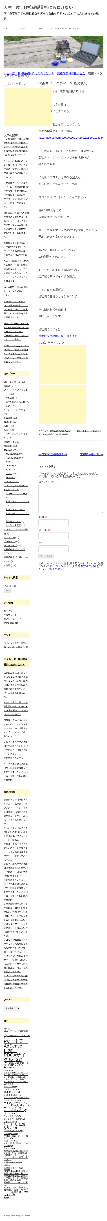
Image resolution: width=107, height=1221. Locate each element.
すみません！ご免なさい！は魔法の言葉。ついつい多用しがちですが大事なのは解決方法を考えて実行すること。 (16, 309)
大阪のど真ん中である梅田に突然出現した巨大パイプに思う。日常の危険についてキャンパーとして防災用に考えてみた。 (16, 750)
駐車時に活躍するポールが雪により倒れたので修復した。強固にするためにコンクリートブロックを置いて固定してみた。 (16, 912)
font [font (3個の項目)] (7, 1029)
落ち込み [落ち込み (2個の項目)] (8, 1187)
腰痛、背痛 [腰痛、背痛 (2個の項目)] (22, 1171)
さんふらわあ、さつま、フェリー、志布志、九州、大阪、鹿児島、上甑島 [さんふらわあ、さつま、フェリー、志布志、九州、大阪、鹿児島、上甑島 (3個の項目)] (16, 1074)
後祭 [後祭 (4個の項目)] (15, 1141)
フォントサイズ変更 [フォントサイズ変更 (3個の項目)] (14, 1119)
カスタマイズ (10, 545)
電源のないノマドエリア (17, 513)
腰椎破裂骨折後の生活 (60, 431)
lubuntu (9, 465)
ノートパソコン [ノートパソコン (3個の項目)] (12, 1100)
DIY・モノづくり (12, 382)
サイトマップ (21, 28)
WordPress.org (11, 623)
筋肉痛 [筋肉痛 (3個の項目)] (17, 1162)
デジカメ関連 (12, 453)
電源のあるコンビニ (15, 509)
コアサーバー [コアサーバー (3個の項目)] (11, 1089)
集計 (8, 406)
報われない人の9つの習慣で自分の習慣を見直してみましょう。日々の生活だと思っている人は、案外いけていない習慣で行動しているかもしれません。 (16, 225)
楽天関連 (8, 418)
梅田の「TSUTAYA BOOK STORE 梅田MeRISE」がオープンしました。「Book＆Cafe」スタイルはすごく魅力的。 (16, 331)
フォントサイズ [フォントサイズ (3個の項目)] (12, 1116)
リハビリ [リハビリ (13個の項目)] (14, 1124)
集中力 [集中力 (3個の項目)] (23, 1187)
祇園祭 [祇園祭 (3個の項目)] (8, 1162)
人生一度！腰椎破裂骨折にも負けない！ (40, 7)
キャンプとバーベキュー (16, 410)
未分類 (7, 565)
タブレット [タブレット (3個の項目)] (10, 1098)
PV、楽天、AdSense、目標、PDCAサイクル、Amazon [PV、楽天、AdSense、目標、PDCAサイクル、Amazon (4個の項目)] (16, 1065)
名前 (43, 516)
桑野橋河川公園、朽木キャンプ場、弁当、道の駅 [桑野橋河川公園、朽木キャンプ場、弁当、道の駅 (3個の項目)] (16, 1152)
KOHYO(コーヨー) (15, 433)
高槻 (6, 429)
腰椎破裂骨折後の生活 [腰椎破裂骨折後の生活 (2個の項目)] (13, 1168)
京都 (6, 425)
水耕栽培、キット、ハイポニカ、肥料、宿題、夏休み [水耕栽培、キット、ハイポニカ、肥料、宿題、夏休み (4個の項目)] (16, 1157)
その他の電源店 (13, 525)
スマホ (9, 473)
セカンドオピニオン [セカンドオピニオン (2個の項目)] (13, 1095)
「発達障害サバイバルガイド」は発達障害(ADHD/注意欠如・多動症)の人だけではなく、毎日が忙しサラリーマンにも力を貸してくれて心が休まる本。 (16, 195)
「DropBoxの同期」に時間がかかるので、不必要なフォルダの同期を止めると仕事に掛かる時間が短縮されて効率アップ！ (16, 147)
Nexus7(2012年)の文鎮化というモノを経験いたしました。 (16, 291)
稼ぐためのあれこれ (15, 402)
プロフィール (38, 28)
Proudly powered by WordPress (17, 1215)
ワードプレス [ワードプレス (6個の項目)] (13, 1130)
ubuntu (9, 469)
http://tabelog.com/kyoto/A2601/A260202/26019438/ (70, 137)
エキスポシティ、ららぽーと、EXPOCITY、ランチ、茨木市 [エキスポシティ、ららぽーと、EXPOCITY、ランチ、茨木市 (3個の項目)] (16, 1081)
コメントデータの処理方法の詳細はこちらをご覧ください (70, 567)
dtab (8, 461)
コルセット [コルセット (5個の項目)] (12, 1092)
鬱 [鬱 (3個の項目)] (6, 1197)
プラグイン (9, 541)
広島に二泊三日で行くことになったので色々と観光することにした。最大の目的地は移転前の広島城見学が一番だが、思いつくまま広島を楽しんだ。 (16, 685)
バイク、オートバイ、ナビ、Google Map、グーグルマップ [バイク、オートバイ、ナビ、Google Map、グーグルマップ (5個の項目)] (16, 1105)
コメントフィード (12, 619)
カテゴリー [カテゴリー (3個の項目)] (10, 1086)
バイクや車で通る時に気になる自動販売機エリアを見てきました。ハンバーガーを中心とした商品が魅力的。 (16, 772)
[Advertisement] (62, 364)
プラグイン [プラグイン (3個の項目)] (10, 1122)
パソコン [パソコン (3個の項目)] (9, 1113)
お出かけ (8, 422)
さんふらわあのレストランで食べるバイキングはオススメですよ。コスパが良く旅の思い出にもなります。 (16, 169)
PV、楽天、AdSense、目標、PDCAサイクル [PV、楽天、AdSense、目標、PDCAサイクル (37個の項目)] (16, 1050)
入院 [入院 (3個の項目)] (14, 1134)
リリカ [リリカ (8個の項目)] (10, 1127)
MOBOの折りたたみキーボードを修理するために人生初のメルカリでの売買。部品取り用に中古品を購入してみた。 (16, 963)
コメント (45, 481)
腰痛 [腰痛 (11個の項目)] (10, 1170)
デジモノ (8, 449)
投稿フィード (10, 615)
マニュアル (9, 537)
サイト (42, 543)
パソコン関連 (12, 457)
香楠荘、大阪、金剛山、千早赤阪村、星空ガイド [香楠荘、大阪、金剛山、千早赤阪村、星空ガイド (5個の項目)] (16, 1192)
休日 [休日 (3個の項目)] (7, 1134)
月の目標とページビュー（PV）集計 (65, 28)
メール (44, 530)
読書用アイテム (11, 441)
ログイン (8, 611)
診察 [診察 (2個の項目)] (16, 1187)
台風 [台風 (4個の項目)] (7, 1141)
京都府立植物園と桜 (51, 336)
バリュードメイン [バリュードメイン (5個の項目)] (15, 1110)
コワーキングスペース (16, 493)
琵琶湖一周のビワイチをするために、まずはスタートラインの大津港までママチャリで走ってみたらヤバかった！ (16, 728)
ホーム (6, 28)
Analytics (10, 398)
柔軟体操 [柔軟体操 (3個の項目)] (9, 1148)
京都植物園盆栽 (91, 454)
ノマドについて (11, 481)
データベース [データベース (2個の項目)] (23, 1098)
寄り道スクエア (13, 521)
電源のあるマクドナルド (17, 501)
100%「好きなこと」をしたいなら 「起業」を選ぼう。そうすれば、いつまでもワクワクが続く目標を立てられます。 (16, 353)
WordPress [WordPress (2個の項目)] (9, 1070)
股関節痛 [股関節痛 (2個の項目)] (8, 1165)
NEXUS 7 (10, 477)
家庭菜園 (8, 446)
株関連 (7, 386)
